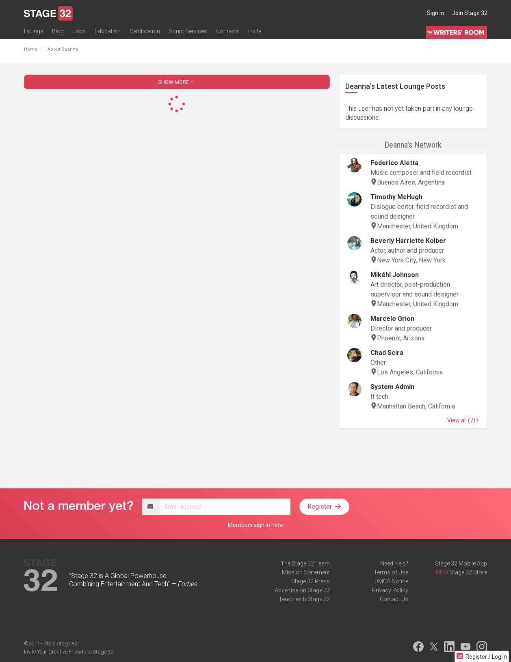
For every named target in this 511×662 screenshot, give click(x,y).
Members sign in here (255, 525)
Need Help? (394, 563)
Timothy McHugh (396, 197)
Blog (58, 31)
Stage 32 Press (310, 581)
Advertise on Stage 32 (302, 590)
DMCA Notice (391, 581)
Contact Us (394, 599)
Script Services (188, 31)
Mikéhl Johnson (394, 275)
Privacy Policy (390, 590)
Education (108, 31)
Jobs (79, 31)
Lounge (33, 31)
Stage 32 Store (468, 572)
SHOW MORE (176, 82)
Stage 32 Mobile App (461, 563)
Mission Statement (306, 572)
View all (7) (463, 420)
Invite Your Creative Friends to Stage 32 (68, 652)
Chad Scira (386, 353)
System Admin (392, 387)
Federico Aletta (394, 163)
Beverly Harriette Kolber (408, 241)
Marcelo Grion (392, 318)
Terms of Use (391, 572)
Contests (227, 31)
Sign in (435, 13)
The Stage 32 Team (305, 563)
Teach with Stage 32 (304, 599)
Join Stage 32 (469, 13)
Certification (145, 31)
